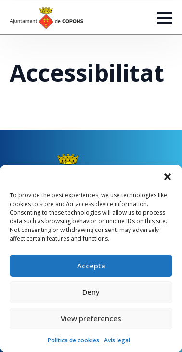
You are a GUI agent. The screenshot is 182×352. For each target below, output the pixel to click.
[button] (167, 177)
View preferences (91, 318)
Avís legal (117, 340)
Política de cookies (73, 340)
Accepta (91, 265)
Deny (91, 292)
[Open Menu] (164, 17)
